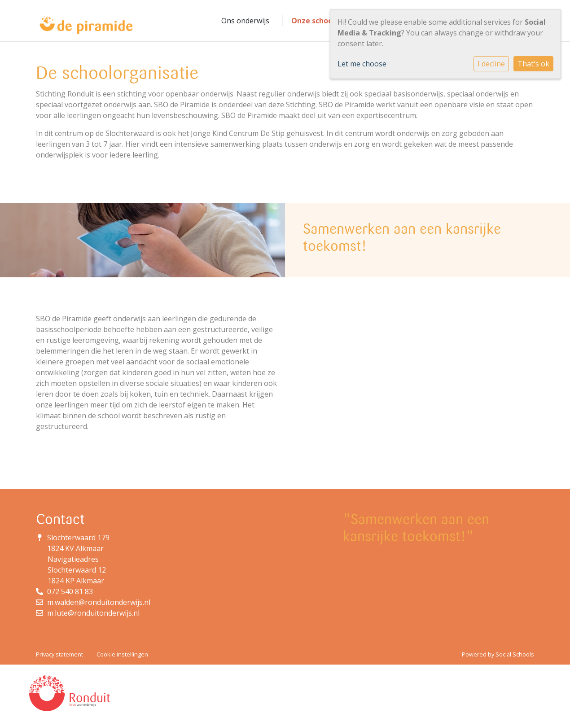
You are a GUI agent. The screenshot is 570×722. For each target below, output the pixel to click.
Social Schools (514, 654)
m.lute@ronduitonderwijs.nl (93, 613)
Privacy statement (59, 654)
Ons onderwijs (245, 21)
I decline (491, 64)
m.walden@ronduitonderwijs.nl (98, 602)
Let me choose (362, 64)
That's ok (533, 64)
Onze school (313, 21)
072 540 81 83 (70, 591)
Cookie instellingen (122, 654)
